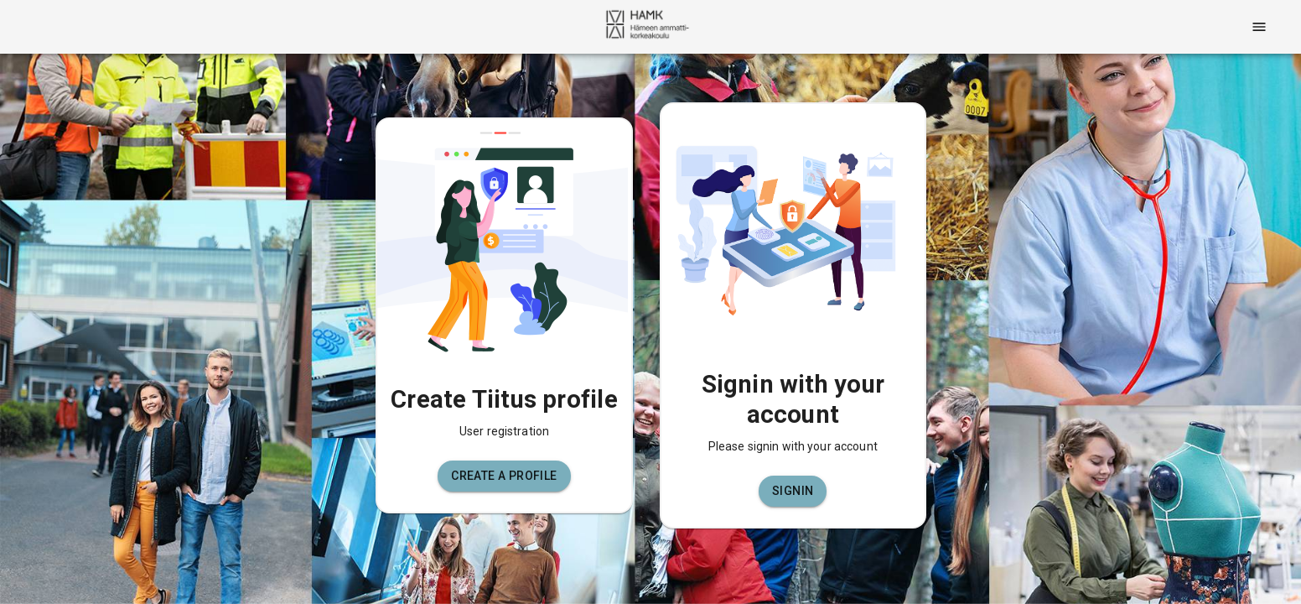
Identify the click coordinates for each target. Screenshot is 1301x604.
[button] (504, 476)
